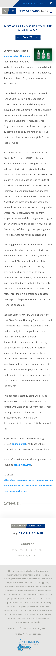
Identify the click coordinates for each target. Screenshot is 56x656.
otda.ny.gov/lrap (22, 465)
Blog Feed (41, 629)
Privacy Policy (27, 629)
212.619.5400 (29, 11)
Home (26, 4)
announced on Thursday (17, 56)
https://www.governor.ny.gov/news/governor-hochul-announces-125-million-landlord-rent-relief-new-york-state (29, 486)
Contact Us (37, 4)
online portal (19, 444)
